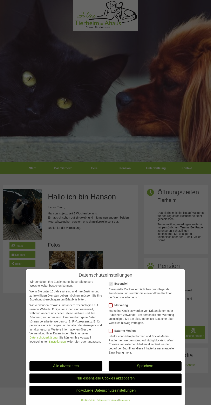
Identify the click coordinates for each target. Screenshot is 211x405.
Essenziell (120, 288)
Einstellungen (57, 346)
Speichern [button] (145, 370)
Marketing (120, 310)
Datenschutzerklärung (43, 341)
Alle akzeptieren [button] (66, 370)
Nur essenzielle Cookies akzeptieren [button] (105, 383)
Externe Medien (123, 335)
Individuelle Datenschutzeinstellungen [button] (105, 395)
